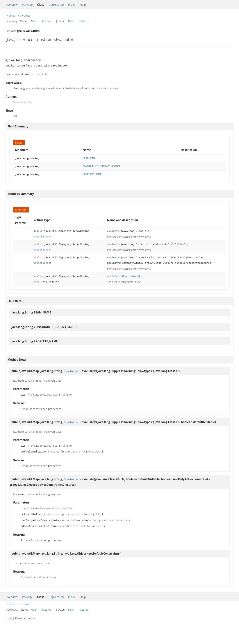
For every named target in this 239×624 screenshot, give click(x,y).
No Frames (24, 15)
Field (34, 21)
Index (71, 4)
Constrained (41, 235)
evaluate (113, 230)
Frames (10, 15)
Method (46, 21)
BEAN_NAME (89, 158)
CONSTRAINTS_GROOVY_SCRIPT (101, 166)
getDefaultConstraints (123, 275)
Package (27, 4)
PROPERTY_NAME (92, 173)
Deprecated (56, 4)
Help (83, 4)
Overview (12, 4)
